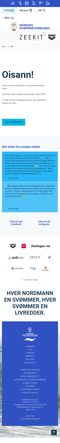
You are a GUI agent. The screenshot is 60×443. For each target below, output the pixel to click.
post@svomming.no (30, 405)
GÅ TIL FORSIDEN (13, 122)
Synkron (27, 3)
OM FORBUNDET (30, 379)
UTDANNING (30, 392)
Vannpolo (34, 3)
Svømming (13, 3)
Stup (20, 3)
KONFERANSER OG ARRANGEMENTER (30, 385)
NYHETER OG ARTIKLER (30, 375)
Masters (41, 3)
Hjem (4, 46)
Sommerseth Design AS (30, 424)
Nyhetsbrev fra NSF (30, 395)
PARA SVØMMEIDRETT (30, 382)
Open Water (48, 3)
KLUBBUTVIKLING (30, 388)
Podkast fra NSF (30, 398)
